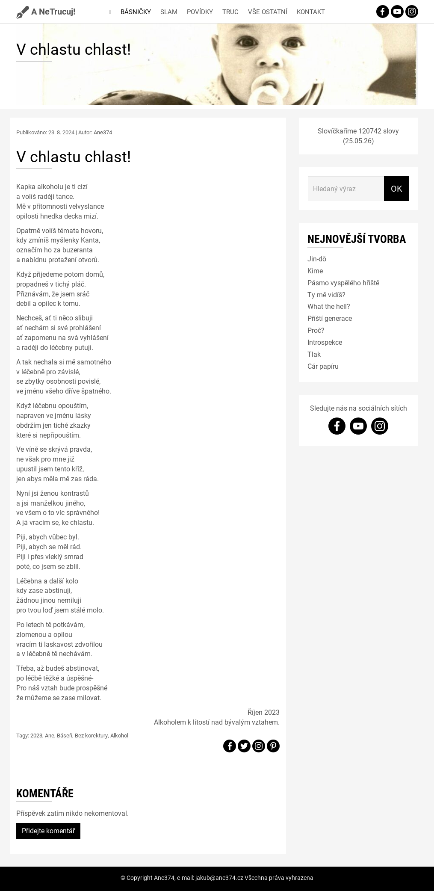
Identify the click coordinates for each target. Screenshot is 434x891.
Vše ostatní (267, 11)
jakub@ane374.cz (219, 877)
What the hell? (328, 306)
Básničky (136, 11)
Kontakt (311, 11)
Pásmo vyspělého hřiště (343, 282)
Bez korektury (91, 735)
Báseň (64, 735)
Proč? (316, 330)
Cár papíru (323, 365)
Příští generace (329, 318)
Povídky (200, 11)
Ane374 (103, 132)
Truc (230, 11)
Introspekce (324, 341)
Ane (49, 735)
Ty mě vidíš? (326, 294)
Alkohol (119, 735)
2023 (36, 735)
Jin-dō (316, 258)
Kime (315, 270)
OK (396, 188)
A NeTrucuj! (45, 11)
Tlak (314, 353)
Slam (168, 11)
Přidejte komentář (48, 830)
